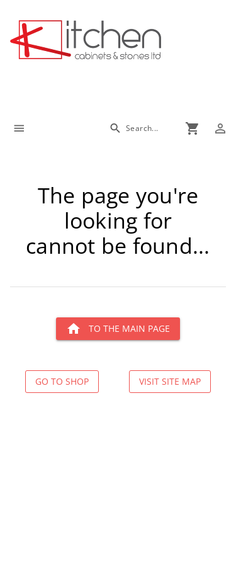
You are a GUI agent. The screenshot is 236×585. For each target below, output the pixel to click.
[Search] (134, 128)
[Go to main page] (123, 41)
